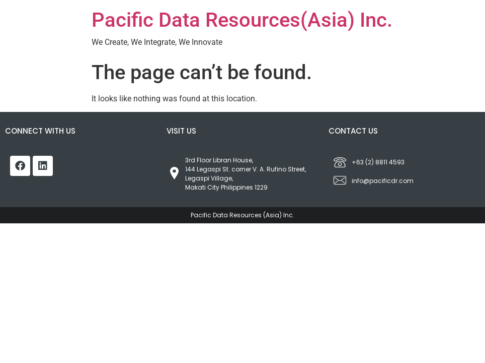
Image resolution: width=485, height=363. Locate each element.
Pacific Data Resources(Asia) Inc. (242, 20)
